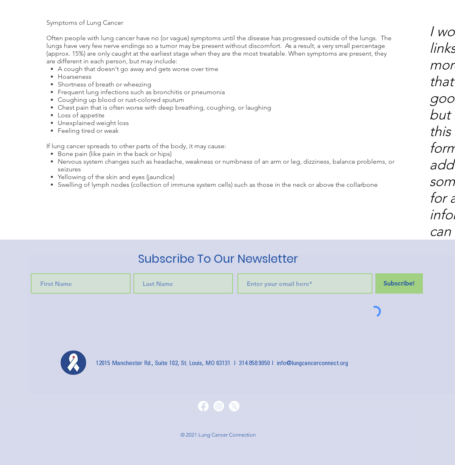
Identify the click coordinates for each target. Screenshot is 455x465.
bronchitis (167, 92)
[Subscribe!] (399, 283)
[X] (234, 406)
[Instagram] (218, 406)
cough (73, 69)
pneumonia (208, 92)
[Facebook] (203, 406)
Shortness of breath (86, 84)
